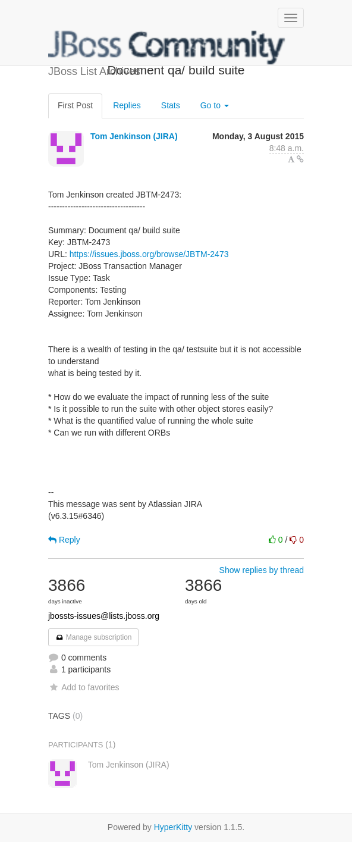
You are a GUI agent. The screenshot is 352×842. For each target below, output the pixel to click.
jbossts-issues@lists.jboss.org (103, 616)
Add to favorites (83, 687)
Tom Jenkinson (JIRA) (134, 136)
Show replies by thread (261, 570)
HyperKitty (173, 827)
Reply (64, 539)
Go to (214, 105)
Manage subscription (93, 637)
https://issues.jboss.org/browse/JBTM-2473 (149, 254)
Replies (127, 105)
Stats (170, 105)
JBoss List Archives (167, 47)
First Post (75, 105)
